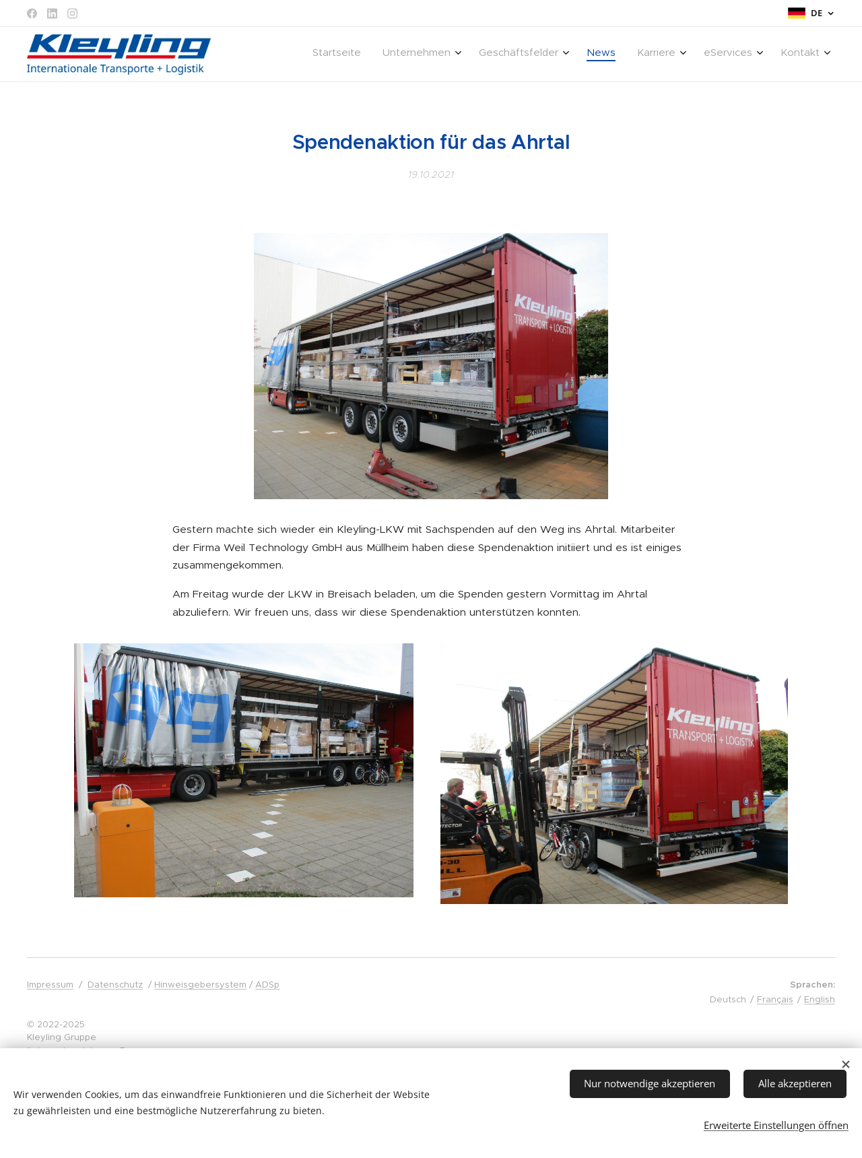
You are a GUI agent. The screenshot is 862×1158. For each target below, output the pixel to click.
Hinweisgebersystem (200, 984)
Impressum (50, 984)
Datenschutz (115, 984)
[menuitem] (667, 54)
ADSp (267, 984)
